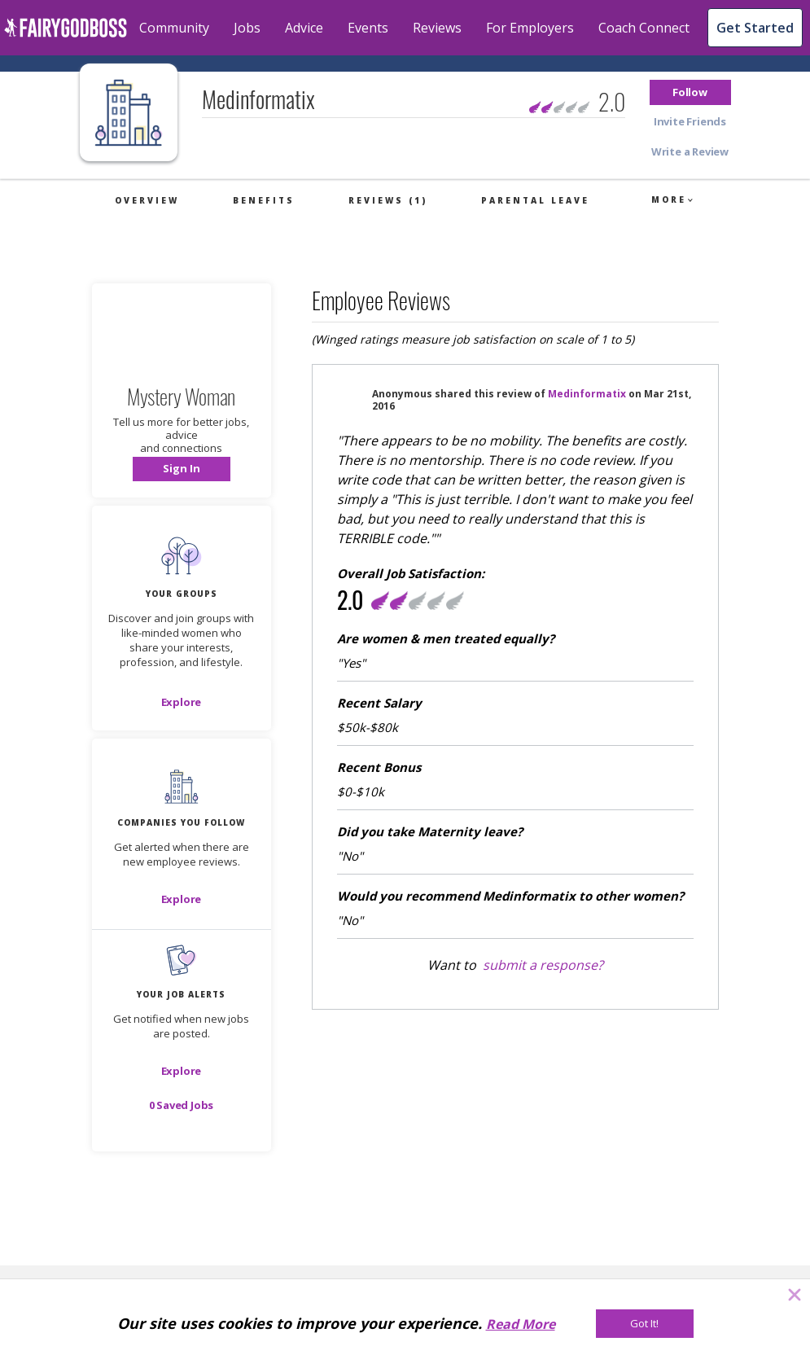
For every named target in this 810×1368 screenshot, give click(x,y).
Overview (147, 200)
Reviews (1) (387, 200)
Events (368, 28)
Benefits (264, 200)
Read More (520, 1324)
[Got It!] (645, 1323)
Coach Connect (644, 28)
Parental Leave (535, 200)
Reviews (437, 28)
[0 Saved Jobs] (182, 1105)
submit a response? (543, 965)
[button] (690, 92)
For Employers (530, 28)
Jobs (247, 28)
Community (174, 28)
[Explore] (182, 702)
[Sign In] (181, 469)
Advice (304, 28)
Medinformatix (587, 394)
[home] (65, 27)
